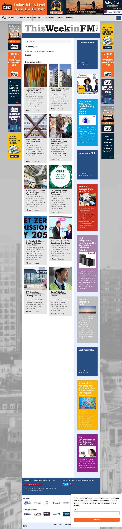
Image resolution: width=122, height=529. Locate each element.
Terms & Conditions (71, 524)
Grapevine (21, 18)
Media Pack (69, 18)
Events (29, 18)
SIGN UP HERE (33, 484)
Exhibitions (50, 18)
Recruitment (38, 18)
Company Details (57, 524)
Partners (60, 18)
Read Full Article (32, 110)
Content (12, 18)
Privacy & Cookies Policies (89, 524)
